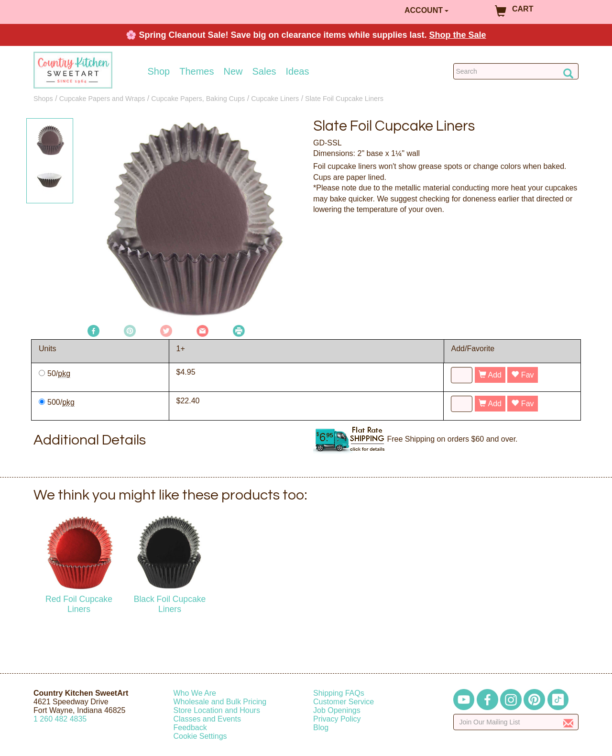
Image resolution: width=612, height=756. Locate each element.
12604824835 (60, 719)
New (232, 71)
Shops (43, 98)
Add (490, 375)
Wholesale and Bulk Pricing (220, 702)
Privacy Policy (337, 719)
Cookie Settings (200, 736)
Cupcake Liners (275, 98)
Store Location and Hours (217, 710)
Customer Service (343, 702)
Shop (159, 71)
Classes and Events (207, 719)
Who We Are (195, 693)
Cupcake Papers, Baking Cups (198, 98)
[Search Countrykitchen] (516, 71)
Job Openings (337, 710)
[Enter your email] (516, 722)
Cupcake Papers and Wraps (102, 98)
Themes (196, 71)
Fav (522, 375)
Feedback (190, 727)
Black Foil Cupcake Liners (170, 604)
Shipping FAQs (338, 693)
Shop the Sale (457, 35)
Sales (264, 71)
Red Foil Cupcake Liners (78, 604)
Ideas (297, 71)
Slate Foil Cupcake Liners (344, 98)
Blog (320, 727)
